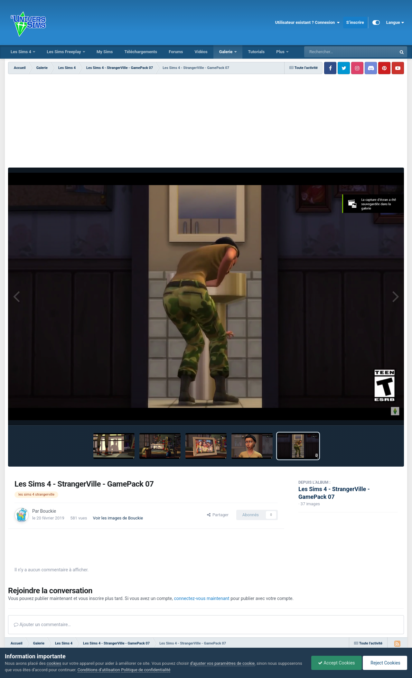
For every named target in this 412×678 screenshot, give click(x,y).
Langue (395, 22)
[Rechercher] (332, 51)
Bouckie (48, 511)
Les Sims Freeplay (64, 51)
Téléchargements (140, 51)
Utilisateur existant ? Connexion (307, 22)
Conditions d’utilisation (99, 669)
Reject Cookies (385, 662)
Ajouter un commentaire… (42, 624)
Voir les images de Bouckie (118, 518)
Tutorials (256, 51)
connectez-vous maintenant (201, 598)
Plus (281, 51)
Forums (176, 51)
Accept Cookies (336, 662)
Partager (218, 514)
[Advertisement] (206, 122)
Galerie (226, 51)
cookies (54, 663)
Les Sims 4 (21, 51)
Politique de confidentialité (145, 669)
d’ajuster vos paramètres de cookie (222, 663)
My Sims (105, 51)
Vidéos (200, 51)
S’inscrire (355, 22)
